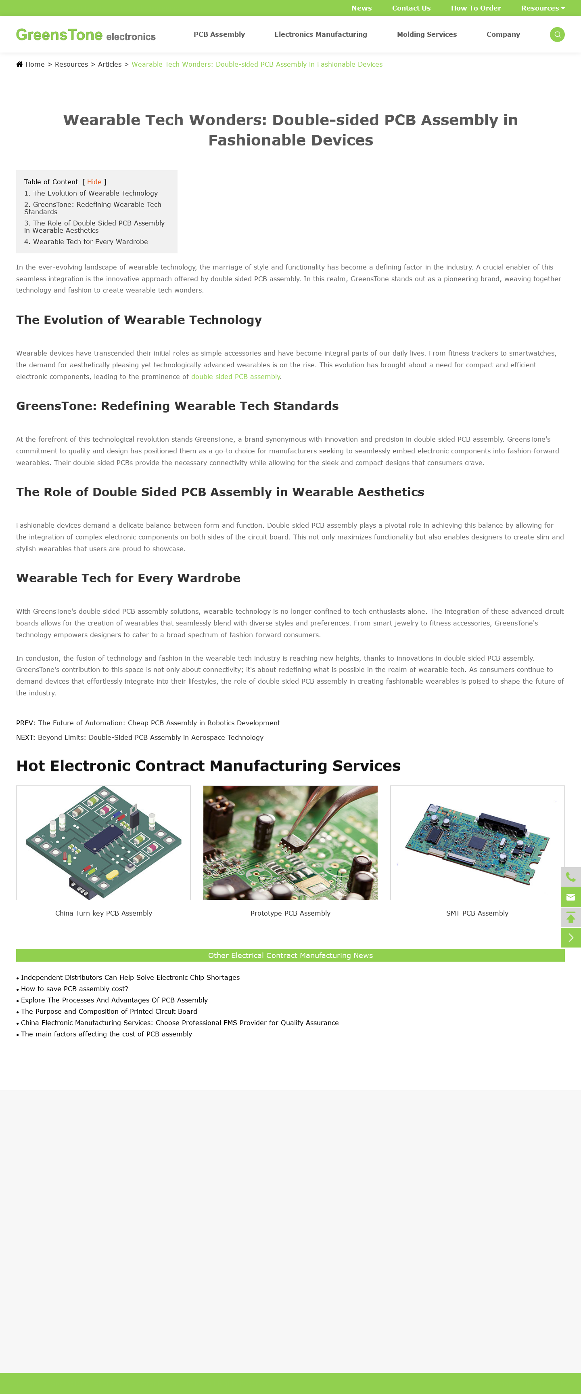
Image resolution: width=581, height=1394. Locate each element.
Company (503, 34)
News (361, 8)
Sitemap (495, 1383)
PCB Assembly (219, 34)
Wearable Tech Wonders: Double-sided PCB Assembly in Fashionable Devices (257, 64)
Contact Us (411, 8)
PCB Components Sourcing (59, 1238)
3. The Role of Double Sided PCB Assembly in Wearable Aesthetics (94, 226)
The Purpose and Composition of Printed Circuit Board (109, 1011)
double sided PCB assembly (235, 376)
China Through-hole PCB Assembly (72, 1197)
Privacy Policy (543, 1383)
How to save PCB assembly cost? (74, 988)
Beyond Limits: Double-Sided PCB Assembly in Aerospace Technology (150, 737)
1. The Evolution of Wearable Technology (91, 193)
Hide (94, 181)
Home (35, 64)
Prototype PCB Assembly (290, 913)
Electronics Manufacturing (320, 34)
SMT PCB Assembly (477, 913)
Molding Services (427, 34)
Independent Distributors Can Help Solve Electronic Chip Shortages (130, 977)
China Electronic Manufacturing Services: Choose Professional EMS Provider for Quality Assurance (180, 1022)
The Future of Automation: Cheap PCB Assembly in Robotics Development (159, 722)
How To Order (476, 8)
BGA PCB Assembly (47, 1211)
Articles (109, 64)
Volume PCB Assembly (52, 1266)
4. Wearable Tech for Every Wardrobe (86, 241)
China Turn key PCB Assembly (103, 913)
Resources (543, 8)
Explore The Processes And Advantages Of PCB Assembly (114, 1000)
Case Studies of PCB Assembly (65, 1279)
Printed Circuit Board (50, 1224)
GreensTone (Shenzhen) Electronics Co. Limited (131, 1383)
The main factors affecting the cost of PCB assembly (106, 1034)
